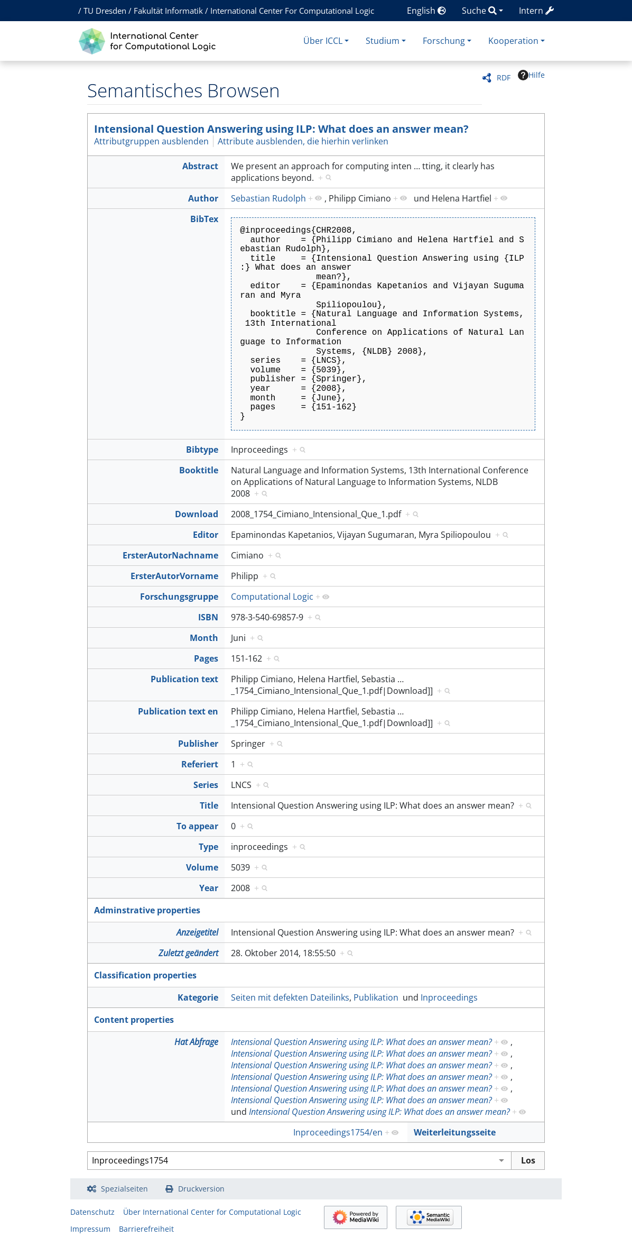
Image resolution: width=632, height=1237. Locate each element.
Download (196, 514)
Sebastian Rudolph (268, 198)
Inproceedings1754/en (338, 1132)
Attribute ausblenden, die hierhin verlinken (303, 141)
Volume (202, 867)
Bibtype (202, 449)
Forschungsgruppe (179, 596)
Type (208, 847)
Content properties (134, 1019)
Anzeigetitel (197, 932)
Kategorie (198, 997)
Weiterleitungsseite (455, 1132)
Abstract (200, 166)
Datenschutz (92, 1212)
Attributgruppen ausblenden (151, 141)
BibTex (204, 219)
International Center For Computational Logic (292, 10)
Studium (382, 41)
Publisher (198, 743)
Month (204, 638)
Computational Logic (272, 596)
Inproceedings (449, 997)
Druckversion (201, 1189)
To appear (197, 826)
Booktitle (198, 470)
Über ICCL (322, 41)
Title (209, 805)
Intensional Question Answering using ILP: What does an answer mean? (281, 129)
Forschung (444, 41)
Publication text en (178, 711)
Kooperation (513, 41)
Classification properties (145, 975)
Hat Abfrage (196, 1042)
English (426, 10)
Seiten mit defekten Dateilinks (290, 997)
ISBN (208, 617)
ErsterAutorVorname (174, 576)
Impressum (90, 1229)
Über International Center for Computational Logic (212, 1212)
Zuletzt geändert (188, 953)
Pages (206, 658)
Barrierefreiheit (146, 1229)
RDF (503, 77)
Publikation (376, 997)
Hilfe (531, 75)
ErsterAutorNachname (170, 555)
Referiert (199, 764)
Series (205, 785)
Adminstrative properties (147, 910)
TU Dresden (104, 10)
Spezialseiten (124, 1189)
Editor (205, 534)
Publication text (184, 679)
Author (203, 198)
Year (208, 888)
